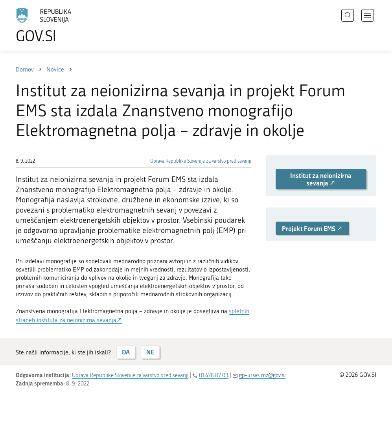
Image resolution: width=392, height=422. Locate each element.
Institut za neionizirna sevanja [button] (321, 179)
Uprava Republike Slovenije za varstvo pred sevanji (200, 161)
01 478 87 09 (213, 375)
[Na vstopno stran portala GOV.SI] (55, 25)
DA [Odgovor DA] (126, 351)
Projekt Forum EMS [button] (312, 228)
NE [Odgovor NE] (150, 351)
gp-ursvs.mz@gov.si (262, 375)
